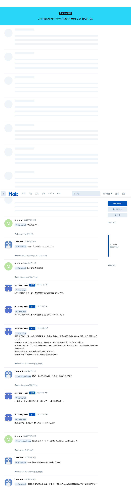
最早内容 (112, 32)
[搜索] (86, 3)
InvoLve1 (22, 34)
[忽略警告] (32, 484)
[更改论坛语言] (108, 3)
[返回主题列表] (3, 3)
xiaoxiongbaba (24, 186)
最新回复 (112, 75)
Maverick (22, 56)
